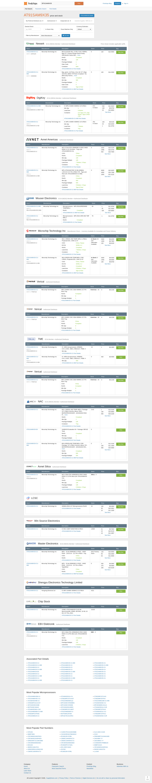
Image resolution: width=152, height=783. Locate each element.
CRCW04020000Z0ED (67, 743)
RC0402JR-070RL (66, 736)
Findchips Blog (107, 3)
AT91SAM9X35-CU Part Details (71, 69)
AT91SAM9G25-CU (33, 716)
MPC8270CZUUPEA (67, 716)
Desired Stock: (33, 28)
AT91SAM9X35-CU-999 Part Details (72, 89)
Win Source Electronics (44, 520)
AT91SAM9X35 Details (87, 15)
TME (47, 339)
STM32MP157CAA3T (67, 698)
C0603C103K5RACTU (34, 751)
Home (26, 766)
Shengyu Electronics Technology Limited (55, 582)
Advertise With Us (122, 766)
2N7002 (63, 749)
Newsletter (90, 768)
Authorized (52, 20)
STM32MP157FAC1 (100, 713)
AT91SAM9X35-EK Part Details (71, 440)
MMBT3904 (31, 734)
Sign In (126, 3)
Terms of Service (75, 778)
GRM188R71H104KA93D (101, 736)
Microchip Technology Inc (71, 230)
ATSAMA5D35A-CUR (100, 716)
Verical (43, 281)
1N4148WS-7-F (98, 740)
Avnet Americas (49, 139)
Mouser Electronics (57, 198)
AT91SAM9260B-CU (67, 711)
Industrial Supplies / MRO (84, 20)
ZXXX (96, 734)
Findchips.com (30, 3)
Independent (66, 20)
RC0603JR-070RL (66, 751)
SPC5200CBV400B (33, 705)
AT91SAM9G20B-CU (34, 696)
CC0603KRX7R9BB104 (101, 743)
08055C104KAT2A (33, 747)
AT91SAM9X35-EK (32, 429)
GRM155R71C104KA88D (35, 740)
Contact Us (27, 773)
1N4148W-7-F (98, 738)
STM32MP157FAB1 (33, 713)
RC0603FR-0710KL (67, 745)
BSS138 (30, 745)
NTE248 (30, 732)
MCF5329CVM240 (33, 707)
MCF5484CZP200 (66, 713)
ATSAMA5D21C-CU (100, 711)
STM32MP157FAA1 (100, 709)
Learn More (27, 770)
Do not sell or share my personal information (111, 778)
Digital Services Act (88, 778)
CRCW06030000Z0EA (34, 743)
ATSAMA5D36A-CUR (34, 709)
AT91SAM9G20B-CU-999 (101, 701)
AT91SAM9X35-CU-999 (34, 106)
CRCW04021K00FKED (34, 738)
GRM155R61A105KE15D (35, 749)
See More (108, 112)
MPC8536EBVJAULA (100, 705)
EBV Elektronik (48, 624)
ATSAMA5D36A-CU (100, 703)
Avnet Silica (46, 466)
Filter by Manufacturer (32, 35)
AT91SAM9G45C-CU (34, 698)
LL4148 (96, 751)
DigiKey (51, 97)
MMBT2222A (98, 745)
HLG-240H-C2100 (99, 732)
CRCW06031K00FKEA (101, 747)
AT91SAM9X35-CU (32, 51)
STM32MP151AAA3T (34, 703)
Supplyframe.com (51, 778)
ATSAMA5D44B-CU (33, 701)
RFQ (121, 357)
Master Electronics (57, 543)
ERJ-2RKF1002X (66, 747)
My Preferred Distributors (35, 20)
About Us (27, 768)
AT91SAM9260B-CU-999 (35, 711)
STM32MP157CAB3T (67, 709)
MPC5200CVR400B (67, 705)
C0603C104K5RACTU (67, 740)
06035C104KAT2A (99, 749)
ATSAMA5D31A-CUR (100, 707)
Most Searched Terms (59, 768)
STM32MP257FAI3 (99, 698)
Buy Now (120, 52)
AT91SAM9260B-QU (67, 701)
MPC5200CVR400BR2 (67, 703)
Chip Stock (39, 601)
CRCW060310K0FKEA (34, 736)
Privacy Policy (63, 778)
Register (117, 3)
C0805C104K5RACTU (67, 738)
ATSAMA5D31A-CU (67, 696)
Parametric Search (58, 766)
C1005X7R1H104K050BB (68, 732)
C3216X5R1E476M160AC (69, 734)
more (78, 55)
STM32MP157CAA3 (100, 696)
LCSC (33, 498)
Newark (50, 43)
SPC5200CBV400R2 (67, 707)
